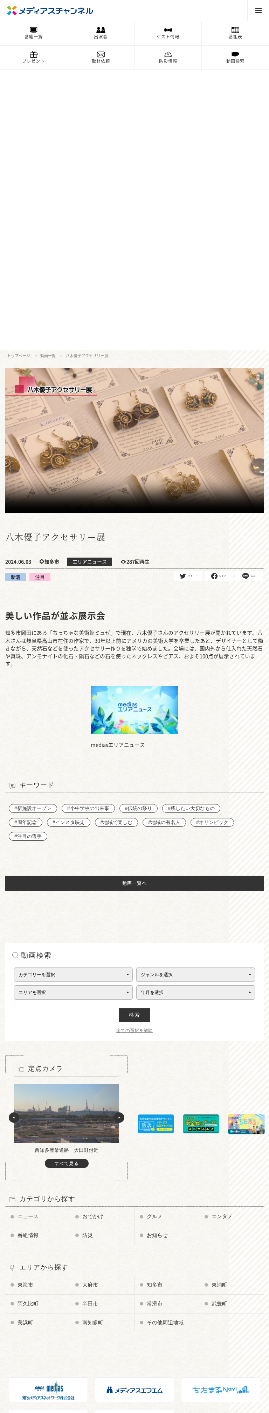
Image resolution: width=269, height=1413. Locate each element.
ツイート (188, 295)
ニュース (28, 936)
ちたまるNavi (196, 1310)
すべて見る (66, 883)
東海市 (25, 1004)
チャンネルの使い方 (33, 1310)
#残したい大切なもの (191, 528)
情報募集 (107, 1320)
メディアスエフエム (203, 1320)
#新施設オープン (32, 528)
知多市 (155, 1004)
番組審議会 (24, 1339)
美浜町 (25, 1041)
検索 (134, 734)
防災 (87, 955)
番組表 (235, 37)
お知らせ (157, 955)
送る (249, 295)
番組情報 (28, 955)
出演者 (101, 37)
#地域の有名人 (164, 542)
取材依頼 (101, 61)
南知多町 (92, 1041)
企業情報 (22, 1359)
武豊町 (219, 1022)
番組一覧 (34, 37)
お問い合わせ (26, 1369)
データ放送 (24, 1329)
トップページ (18, 75)
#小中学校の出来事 (88, 528)
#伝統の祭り (138, 528)
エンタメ (222, 936)
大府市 (90, 1004)
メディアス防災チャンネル (39, 1320)
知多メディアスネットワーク (211, 1329)
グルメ (155, 936)
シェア (218, 295)
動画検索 (235, 61)
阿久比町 (28, 1022)
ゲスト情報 (168, 37)
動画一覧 (48, 75)
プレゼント (33, 61)
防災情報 (168, 61)
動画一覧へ (134, 603)
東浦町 (219, 1004)
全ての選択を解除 (134, 750)
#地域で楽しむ (116, 542)
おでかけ (92, 936)
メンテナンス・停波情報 (122, 1339)
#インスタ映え (69, 542)
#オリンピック (212, 542)
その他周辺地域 (165, 1041)
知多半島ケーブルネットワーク (213, 1339)
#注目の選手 (28, 556)
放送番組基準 (26, 1349)
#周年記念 (25, 542)
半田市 (90, 1022)
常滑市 (155, 1022)
